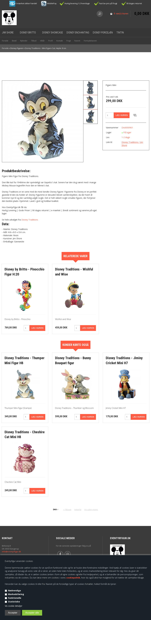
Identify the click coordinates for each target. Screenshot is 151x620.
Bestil (14, 40)
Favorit (77, 40)
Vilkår (42, 40)
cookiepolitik (73, 577)
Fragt (68, 40)
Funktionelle (14, 597)
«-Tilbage (67, 509)
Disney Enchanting (78, 32)
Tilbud (33, 40)
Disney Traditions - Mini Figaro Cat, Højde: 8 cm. (45, 48)
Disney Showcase (52, 32)
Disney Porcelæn (103, 32)
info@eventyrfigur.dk (11, 551)
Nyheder (23, 40)
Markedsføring (16, 594)
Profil (50, 40)
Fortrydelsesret (90, 40)
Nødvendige (14, 590)
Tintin (120, 32)
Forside (5, 40)
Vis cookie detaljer (13, 605)
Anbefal (77, 509)
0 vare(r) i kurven (121, 13)
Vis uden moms (91, 509)
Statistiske (14, 601)
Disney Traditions (29, 219)
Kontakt (59, 40)
